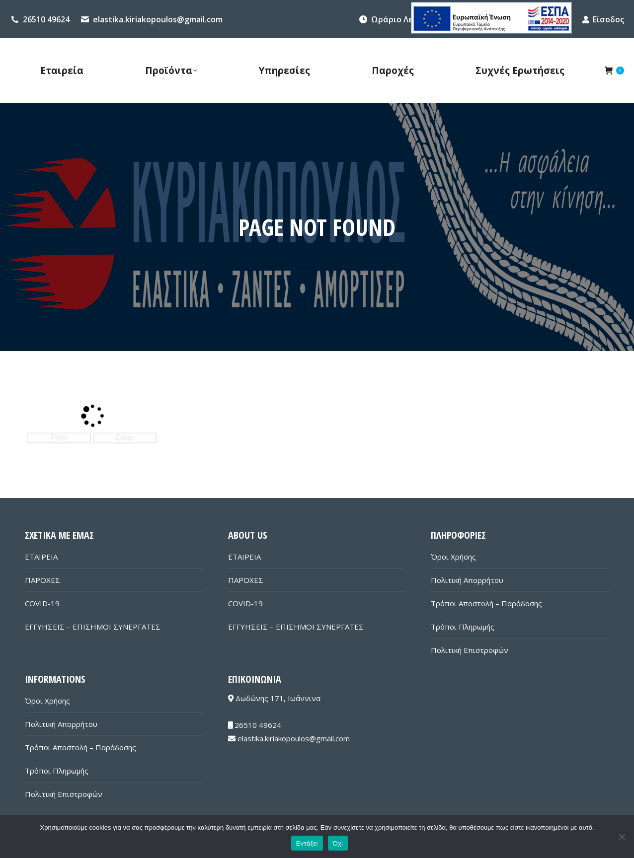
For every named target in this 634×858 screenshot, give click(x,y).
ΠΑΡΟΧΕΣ (42, 580)
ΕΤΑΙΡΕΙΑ (41, 557)
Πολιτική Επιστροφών (469, 650)
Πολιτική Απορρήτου (467, 580)
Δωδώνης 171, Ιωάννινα (274, 698)
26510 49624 (46, 19)
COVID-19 (42, 603)
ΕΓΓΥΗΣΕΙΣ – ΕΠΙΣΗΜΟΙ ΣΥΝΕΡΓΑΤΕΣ (92, 627)
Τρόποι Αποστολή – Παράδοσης (486, 603)
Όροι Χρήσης (453, 557)
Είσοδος (603, 19)
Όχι (338, 843)
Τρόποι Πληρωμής (462, 627)
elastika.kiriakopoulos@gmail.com (158, 19)
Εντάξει (307, 843)
